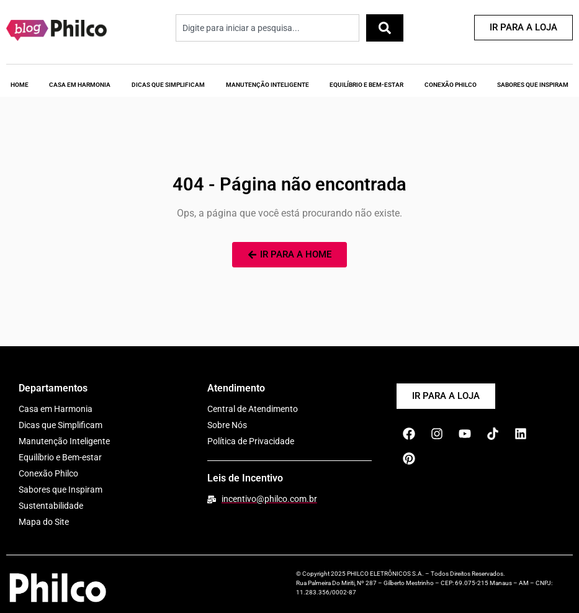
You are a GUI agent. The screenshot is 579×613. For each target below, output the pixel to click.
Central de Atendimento (252, 409)
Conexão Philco (450, 84)
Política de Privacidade (250, 441)
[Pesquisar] (384, 28)
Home (20, 84)
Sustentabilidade (51, 506)
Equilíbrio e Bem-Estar (366, 84)
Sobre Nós (227, 425)
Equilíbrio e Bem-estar (60, 457)
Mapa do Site (44, 522)
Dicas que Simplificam (168, 84)
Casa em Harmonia (79, 84)
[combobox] (267, 28)
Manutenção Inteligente (267, 84)
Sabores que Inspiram (60, 489)
